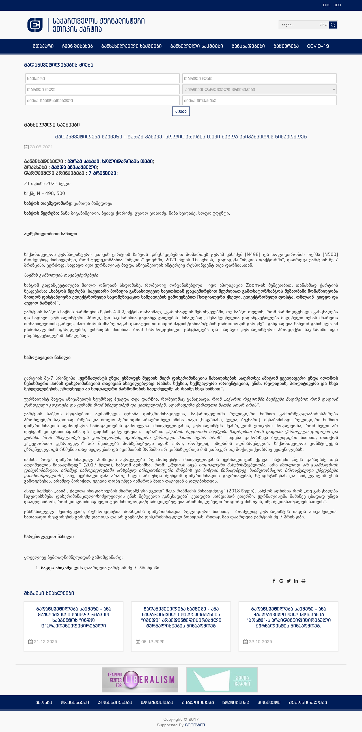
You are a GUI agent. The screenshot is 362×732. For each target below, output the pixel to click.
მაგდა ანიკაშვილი (74, 167)
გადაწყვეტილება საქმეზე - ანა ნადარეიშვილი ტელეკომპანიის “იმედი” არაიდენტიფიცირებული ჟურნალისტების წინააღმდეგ (181, 617)
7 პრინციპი (102, 173)
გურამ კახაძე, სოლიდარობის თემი (110, 161)
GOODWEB (195, 724)
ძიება (181, 111)
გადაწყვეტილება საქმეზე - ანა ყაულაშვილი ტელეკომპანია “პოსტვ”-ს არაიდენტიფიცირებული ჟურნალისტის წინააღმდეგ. (288, 617)
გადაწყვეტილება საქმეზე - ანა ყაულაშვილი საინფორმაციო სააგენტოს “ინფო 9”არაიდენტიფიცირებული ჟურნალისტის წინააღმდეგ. (73, 617)
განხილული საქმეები (52, 124)
